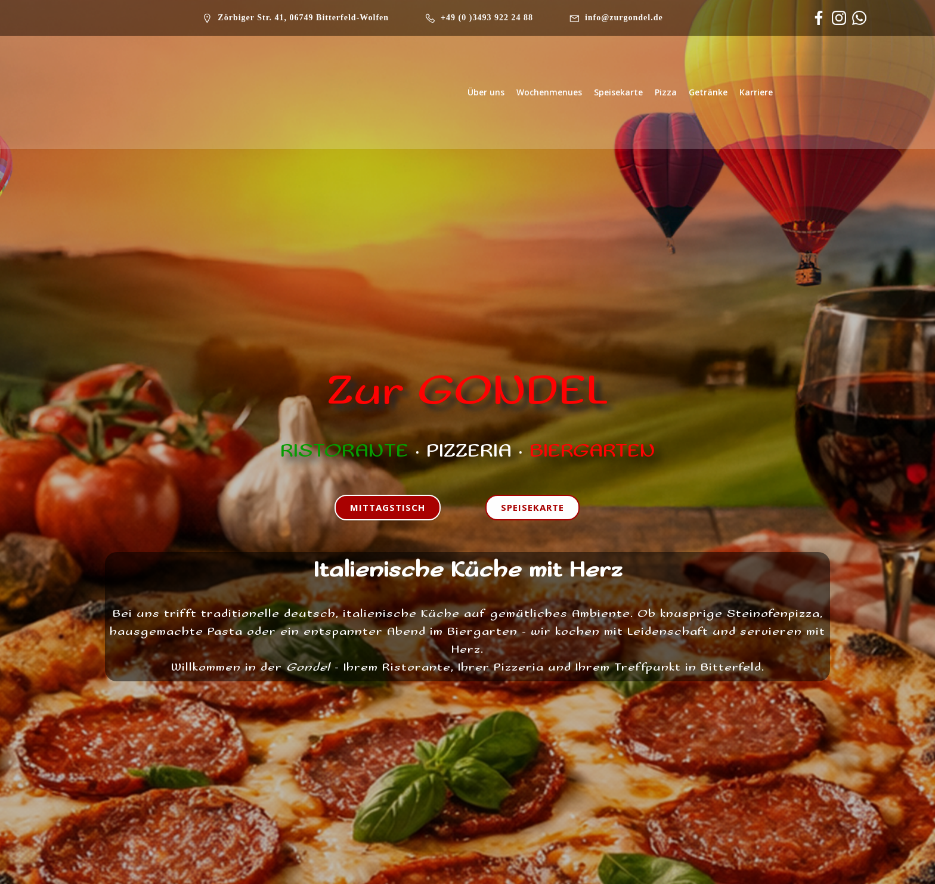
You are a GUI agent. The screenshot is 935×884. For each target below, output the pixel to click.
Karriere (756, 92)
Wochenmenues (549, 92)
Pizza (666, 92)
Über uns (486, 92)
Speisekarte (618, 92)
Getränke (708, 92)
